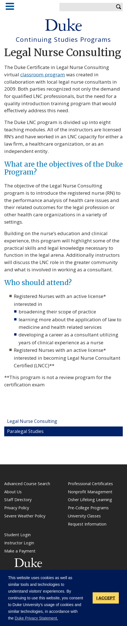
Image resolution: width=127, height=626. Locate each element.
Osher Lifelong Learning (90, 499)
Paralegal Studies (25, 431)
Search (118, 7)
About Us (13, 491)
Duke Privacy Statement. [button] (36, 618)
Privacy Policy (16, 507)
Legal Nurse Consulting (32, 421)
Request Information (87, 524)
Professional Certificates (90, 483)
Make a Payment (19, 551)
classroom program (42, 74)
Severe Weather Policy (24, 516)
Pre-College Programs (88, 507)
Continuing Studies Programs (63, 39)
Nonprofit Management (90, 491)
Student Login (17, 534)
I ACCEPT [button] (105, 598)
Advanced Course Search (27, 483)
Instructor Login (19, 542)
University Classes (84, 516)
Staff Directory (18, 499)
